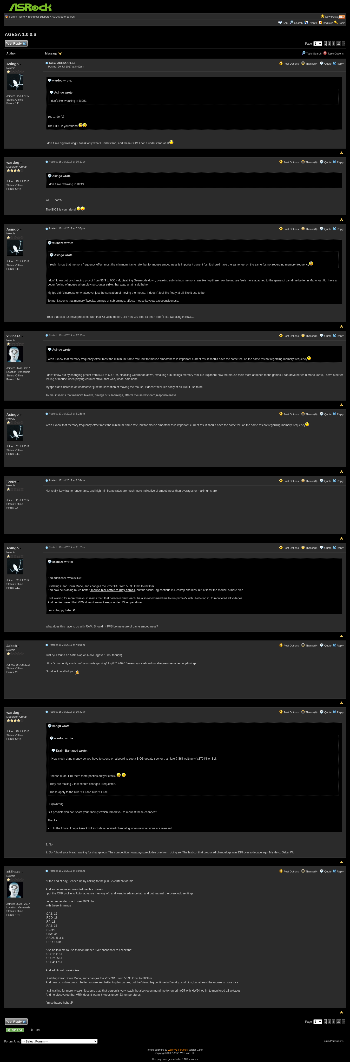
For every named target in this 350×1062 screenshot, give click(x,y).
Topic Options (333, 53)
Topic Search (311, 53)
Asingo (14, 64)
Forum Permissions (334, 1041)
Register (328, 22)
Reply (340, 63)
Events (310, 22)
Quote (327, 63)
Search (298, 22)
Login (342, 22)
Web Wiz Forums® (178, 1049)
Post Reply (15, 44)
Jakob (13, 646)
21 (338, 43)
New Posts (331, 16)
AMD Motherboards (63, 16)
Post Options (289, 63)
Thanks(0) (309, 63)
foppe (13, 481)
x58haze (15, 336)
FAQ (285, 22)
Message (51, 53)
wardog (14, 162)
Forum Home (17, 16)
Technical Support (38, 16)
